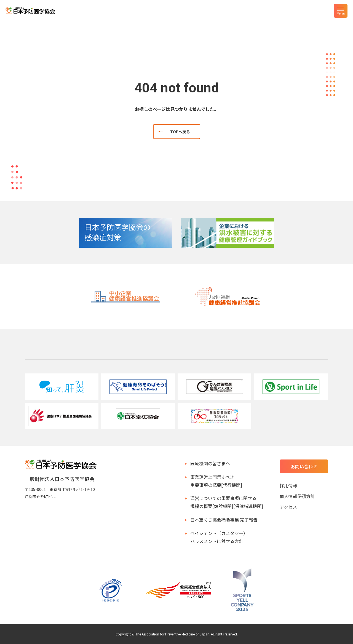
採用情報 (288, 485)
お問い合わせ (304, 466)
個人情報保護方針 (297, 496)
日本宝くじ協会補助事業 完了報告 (224, 519)
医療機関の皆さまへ (210, 463)
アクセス (288, 507)
